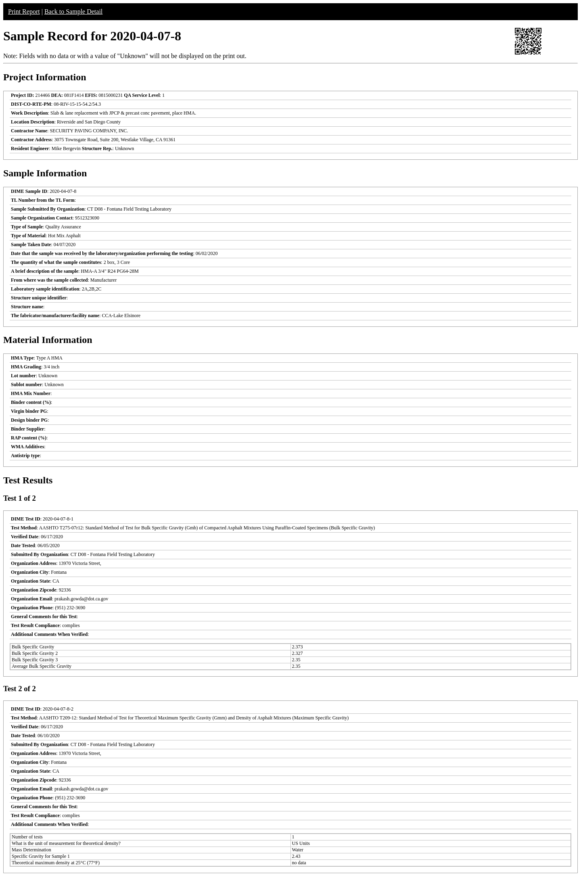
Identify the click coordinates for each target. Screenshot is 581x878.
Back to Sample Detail (73, 11)
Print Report (24, 11)
